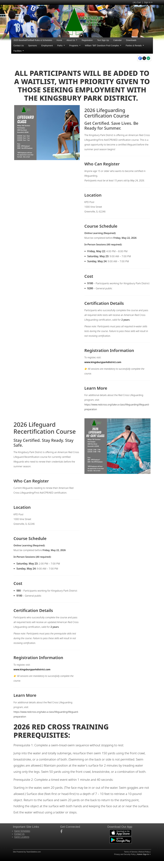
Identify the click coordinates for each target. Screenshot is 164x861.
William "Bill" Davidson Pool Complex (103, 45)
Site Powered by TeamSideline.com (27, 852)
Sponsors (32, 45)
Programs (74, 45)
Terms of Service (130, 852)
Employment (47, 45)
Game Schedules (22, 831)
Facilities (19, 51)
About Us (71, 40)
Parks (61, 45)
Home (59, 40)
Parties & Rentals (135, 45)
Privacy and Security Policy (125, 854)
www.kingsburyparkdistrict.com (104, 362)
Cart (137, 2)
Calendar (117, 40)
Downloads (131, 40)
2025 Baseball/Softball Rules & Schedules (33, 40)
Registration (87, 40)
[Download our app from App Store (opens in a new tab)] (121, 832)
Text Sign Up (103, 40)
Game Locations (21, 837)
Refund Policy (144, 852)
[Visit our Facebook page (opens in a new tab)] (63, 831)
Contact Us (19, 45)
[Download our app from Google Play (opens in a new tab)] (121, 840)
